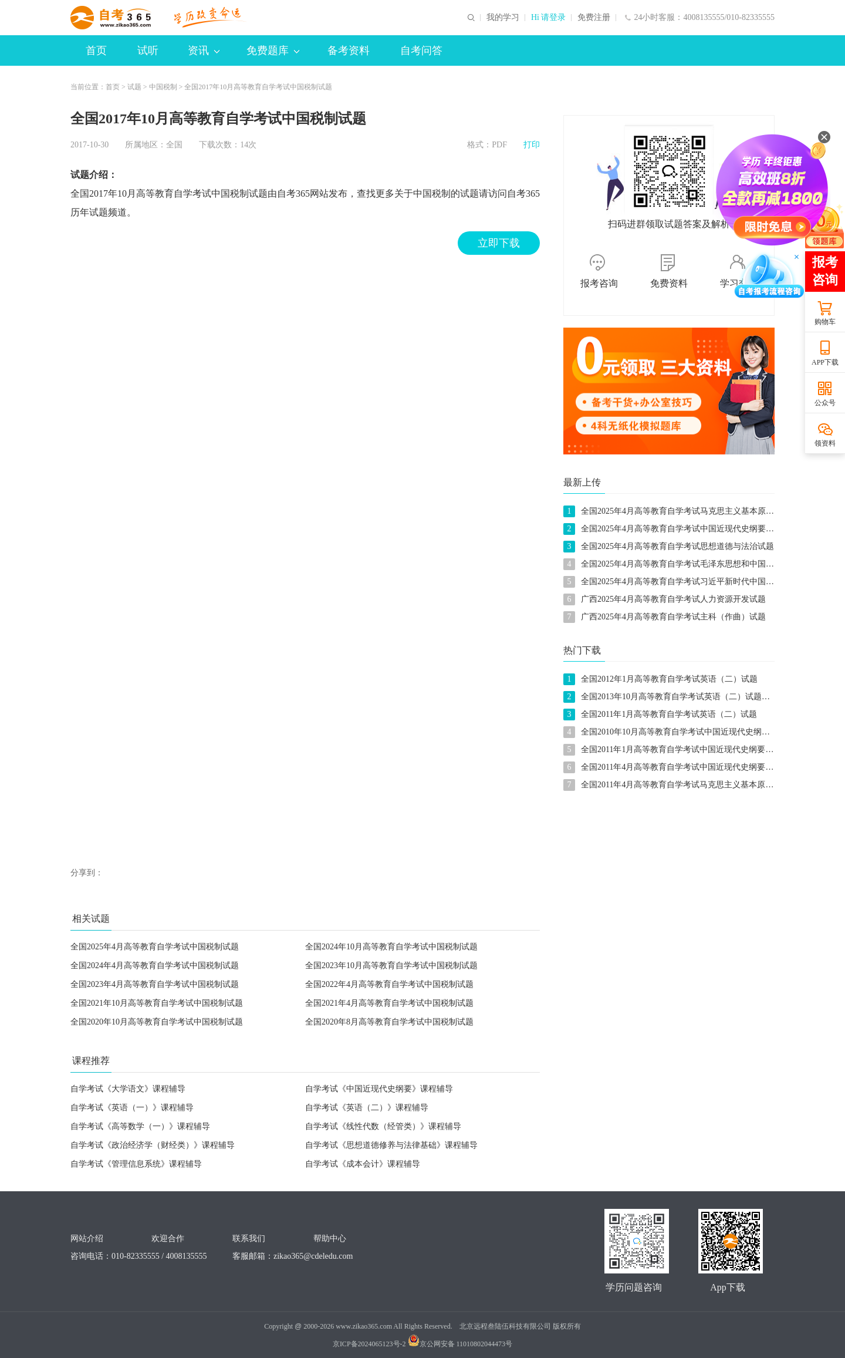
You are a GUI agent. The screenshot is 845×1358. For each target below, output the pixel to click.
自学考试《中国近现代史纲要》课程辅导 (379, 1088)
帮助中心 (329, 1238)
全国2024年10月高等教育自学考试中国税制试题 (391, 946)
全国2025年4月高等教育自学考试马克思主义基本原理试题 (685, 511)
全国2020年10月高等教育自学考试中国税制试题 (156, 1021)
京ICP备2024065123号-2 (369, 1344)
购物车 (825, 322)
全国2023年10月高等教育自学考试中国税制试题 (391, 965)
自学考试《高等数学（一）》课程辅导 (140, 1126)
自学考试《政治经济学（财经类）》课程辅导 (152, 1145)
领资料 (825, 443)
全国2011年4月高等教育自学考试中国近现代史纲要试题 (681, 767)
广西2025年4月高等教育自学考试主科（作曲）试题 (673, 616)
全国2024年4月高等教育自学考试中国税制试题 (154, 965)
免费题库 (272, 50)
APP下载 (825, 362)
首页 (96, 50)
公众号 (825, 403)
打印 (531, 144)
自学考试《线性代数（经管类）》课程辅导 (383, 1126)
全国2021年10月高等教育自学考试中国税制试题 (156, 1003)
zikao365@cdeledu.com (313, 1256)
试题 (134, 87)
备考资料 (348, 50)
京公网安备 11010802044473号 (460, 1344)
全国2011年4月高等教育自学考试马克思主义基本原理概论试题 (693, 784)
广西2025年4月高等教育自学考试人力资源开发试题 (673, 599)
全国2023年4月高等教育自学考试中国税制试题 (154, 984)
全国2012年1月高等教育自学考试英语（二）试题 (669, 679)
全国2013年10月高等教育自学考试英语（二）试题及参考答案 (692, 696)
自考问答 (421, 50)
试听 (147, 50)
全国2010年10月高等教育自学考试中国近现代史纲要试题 (683, 731)
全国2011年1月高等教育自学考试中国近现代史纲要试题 (681, 749)
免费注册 (593, 18)
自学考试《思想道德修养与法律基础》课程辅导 (391, 1145)
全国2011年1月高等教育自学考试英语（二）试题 (669, 714)
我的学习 (502, 18)
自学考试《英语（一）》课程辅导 (132, 1107)
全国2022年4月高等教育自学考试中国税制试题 (389, 984)
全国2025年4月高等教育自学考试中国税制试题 (154, 946)
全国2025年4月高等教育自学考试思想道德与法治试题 (677, 546)
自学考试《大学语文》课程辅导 (127, 1088)
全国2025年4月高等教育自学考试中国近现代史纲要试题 (681, 528)
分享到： (86, 872)
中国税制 (163, 87)
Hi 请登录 (548, 18)
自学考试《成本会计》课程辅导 (362, 1164)
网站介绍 (86, 1238)
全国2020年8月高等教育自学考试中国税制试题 (389, 1021)
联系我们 (248, 1238)
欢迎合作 (167, 1238)
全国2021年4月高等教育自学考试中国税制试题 (389, 1003)
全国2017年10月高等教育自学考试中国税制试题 (258, 87)
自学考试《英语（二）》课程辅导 (366, 1107)
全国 (174, 144)
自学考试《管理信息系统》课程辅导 (136, 1164)
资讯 (203, 50)
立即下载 (499, 243)
